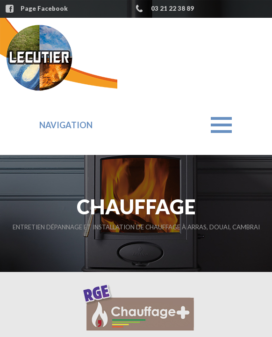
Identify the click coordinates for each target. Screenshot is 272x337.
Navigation (66, 125)
